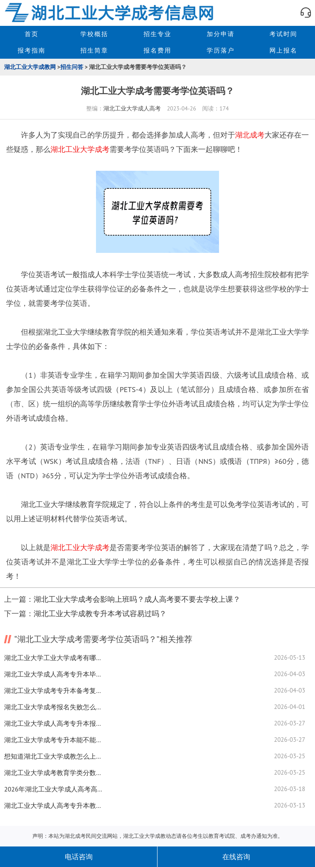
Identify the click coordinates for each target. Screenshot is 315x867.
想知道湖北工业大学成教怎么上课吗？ (53, 756)
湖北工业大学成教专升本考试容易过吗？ (100, 613)
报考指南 (32, 50)
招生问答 (71, 67)
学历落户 (221, 50)
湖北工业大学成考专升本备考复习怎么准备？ (53, 690)
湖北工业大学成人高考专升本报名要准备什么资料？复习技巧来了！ (53, 723)
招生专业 (157, 34)
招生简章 (94, 50)
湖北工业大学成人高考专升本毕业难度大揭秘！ (53, 674)
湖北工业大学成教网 (30, 67)
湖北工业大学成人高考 (132, 108)
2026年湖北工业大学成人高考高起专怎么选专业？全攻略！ (53, 789)
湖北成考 (250, 135)
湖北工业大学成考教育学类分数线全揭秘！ (53, 772)
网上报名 (283, 50)
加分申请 (221, 34)
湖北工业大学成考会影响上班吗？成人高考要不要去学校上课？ (137, 599)
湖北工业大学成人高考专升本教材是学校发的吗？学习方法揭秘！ (53, 805)
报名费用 (157, 50)
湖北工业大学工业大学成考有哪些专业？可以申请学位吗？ (53, 658)
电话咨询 (79, 856)
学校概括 (94, 34)
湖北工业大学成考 (80, 149)
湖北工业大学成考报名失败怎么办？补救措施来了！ (53, 707)
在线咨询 (236, 856)
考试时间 (283, 34)
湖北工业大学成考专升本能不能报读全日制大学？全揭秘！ (53, 740)
